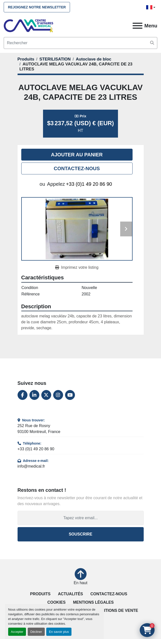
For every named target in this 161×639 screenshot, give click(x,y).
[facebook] (22, 395)
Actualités (70, 594)
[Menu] (137, 26)
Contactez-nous (77, 168)
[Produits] (26, 59)
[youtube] (70, 395)
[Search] (80, 43)
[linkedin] (34, 395)
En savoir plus (59, 632)
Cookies (56, 602)
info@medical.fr (31, 466)
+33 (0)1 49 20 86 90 (89, 184)
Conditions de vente (115, 610)
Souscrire (80, 534)
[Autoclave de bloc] (93, 59)
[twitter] (46, 395)
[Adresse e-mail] (81, 518)
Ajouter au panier (77, 154)
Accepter (17, 632)
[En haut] (80, 577)
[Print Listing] (77, 267)
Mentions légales (93, 602)
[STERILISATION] (54, 59)
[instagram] (58, 395)
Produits (40, 594)
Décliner (36, 632)
